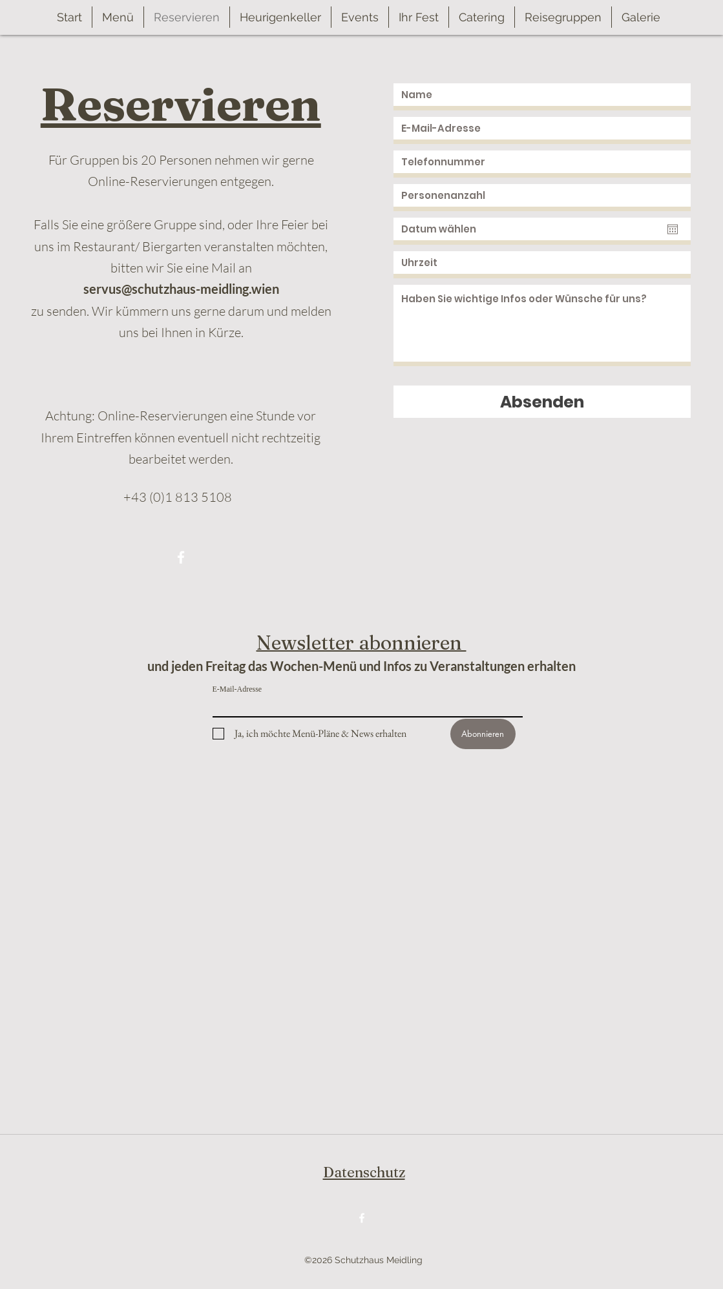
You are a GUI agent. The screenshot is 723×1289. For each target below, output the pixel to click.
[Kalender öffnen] (672, 229)
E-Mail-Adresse (237, 689)
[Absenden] (542, 402)
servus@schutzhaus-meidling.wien (181, 288)
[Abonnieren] (483, 734)
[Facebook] (181, 557)
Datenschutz (364, 1172)
